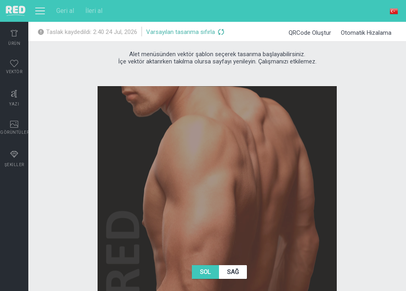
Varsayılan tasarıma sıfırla (185, 32)
